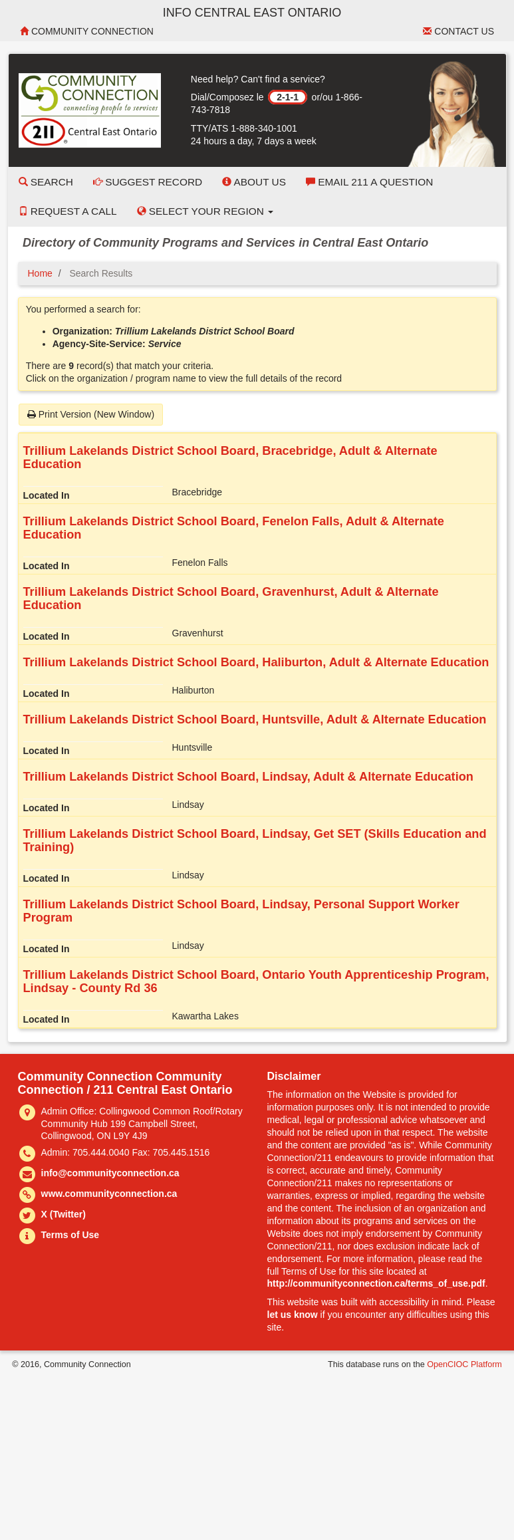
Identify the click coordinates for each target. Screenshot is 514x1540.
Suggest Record (147, 182)
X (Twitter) (63, 1214)
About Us (254, 182)
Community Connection (87, 31)
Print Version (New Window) (90, 414)
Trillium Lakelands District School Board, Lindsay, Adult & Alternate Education (248, 776)
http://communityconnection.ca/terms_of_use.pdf (376, 1283)
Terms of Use (70, 1234)
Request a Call (68, 211)
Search (46, 182)
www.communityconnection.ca (109, 1193)
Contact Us (458, 31)
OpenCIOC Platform (464, 1364)
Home (40, 273)
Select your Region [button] (205, 211)
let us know (292, 1314)
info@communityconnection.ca (110, 1173)
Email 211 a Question (369, 182)
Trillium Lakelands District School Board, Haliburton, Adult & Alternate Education (256, 662)
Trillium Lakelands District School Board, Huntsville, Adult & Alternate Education (255, 719)
